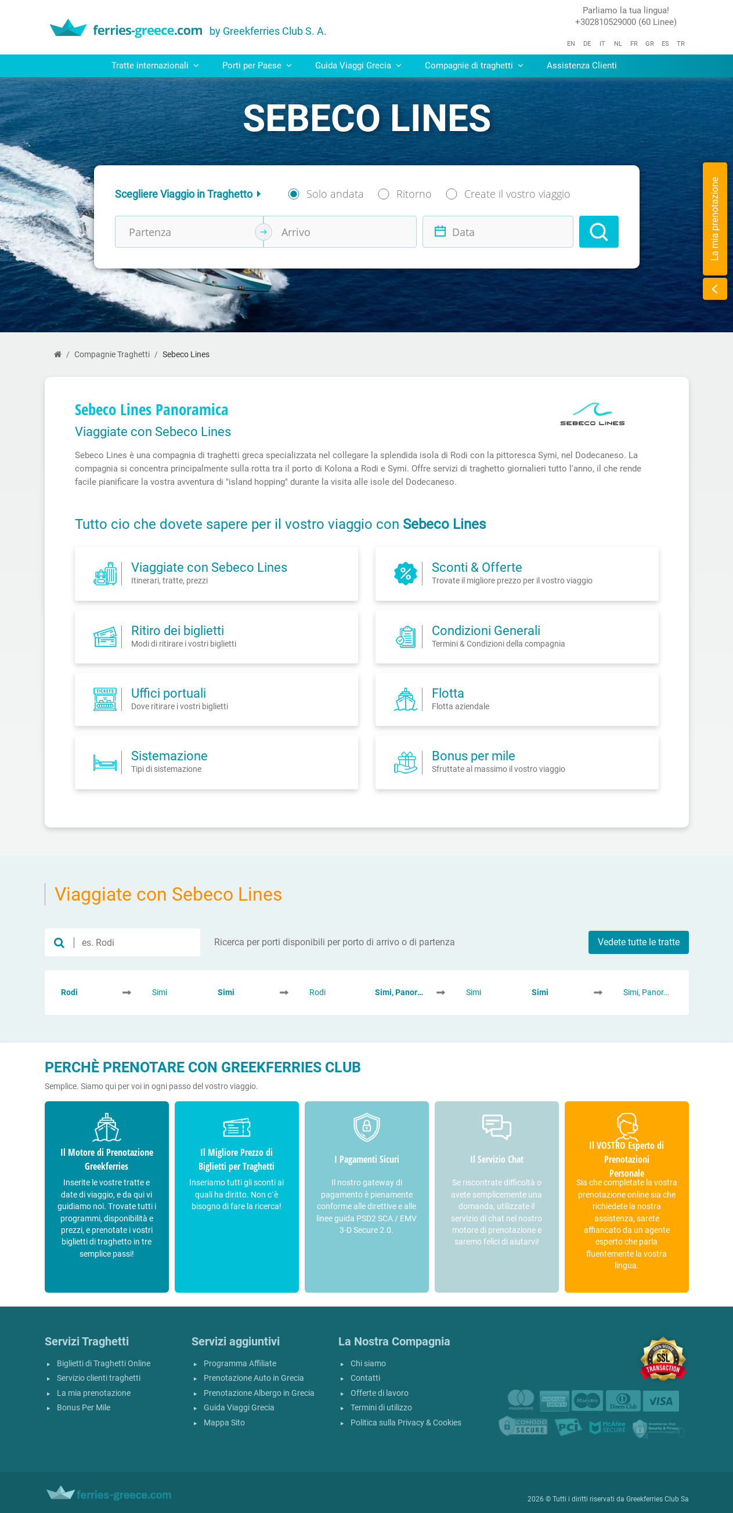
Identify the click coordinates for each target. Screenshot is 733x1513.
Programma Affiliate (240, 1364)
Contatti (365, 1378)
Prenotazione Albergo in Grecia (259, 1393)
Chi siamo (368, 1364)
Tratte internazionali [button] (155, 65)
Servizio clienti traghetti (98, 1378)
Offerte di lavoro (380, 1393)
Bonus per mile (473, 755)
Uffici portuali (168, 693)
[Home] (58, 355)
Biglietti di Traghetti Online (103, 1364)
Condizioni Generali (486, 630)
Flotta (448, 693)
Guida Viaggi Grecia (239, 1408)
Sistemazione (169, 755)
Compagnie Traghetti (112, 355)
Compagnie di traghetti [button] (474, 65)
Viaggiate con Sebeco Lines (209, 567)
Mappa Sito (224, 1423)
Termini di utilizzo (381, 1408)
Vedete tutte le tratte (639, 942)
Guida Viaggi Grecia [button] (358, 65)
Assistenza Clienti (582, 65)
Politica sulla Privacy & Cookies (406, 1423)
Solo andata (335, 194)
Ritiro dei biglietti (177, 630)
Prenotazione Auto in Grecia (254, 1378)
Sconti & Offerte (477, 567)
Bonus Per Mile (83, 1408)
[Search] (599, 232)
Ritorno (414, 194)
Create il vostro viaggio (517, 194)
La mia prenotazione (94, 1393)
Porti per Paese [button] (257, 65)
